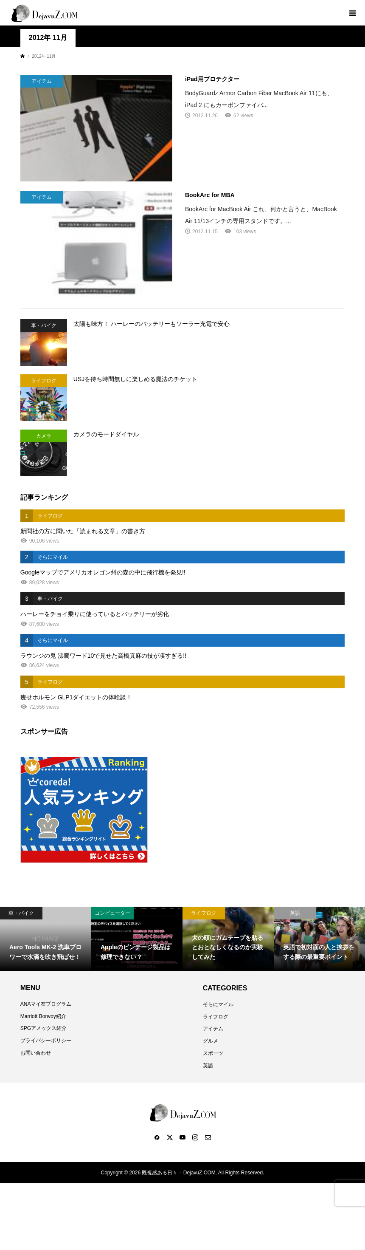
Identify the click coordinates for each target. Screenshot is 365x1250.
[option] (45, 939)
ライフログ (215, 1017)
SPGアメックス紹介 (43, 1028)
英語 (208, 1066)
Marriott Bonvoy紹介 (43, 1016)
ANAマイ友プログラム (46, 1004)
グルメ (210, 1041)
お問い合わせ (35, 1053)
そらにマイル (218, 1004)
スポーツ (213, 1053)
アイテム (213, 1029)
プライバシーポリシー (45, 1041)
